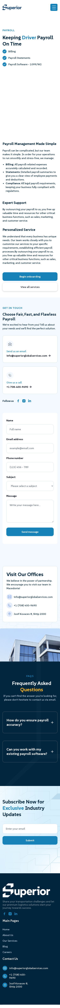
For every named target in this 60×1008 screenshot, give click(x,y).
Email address (14, 439)
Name (9, 420)
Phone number (14, 458)
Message (11, 496)
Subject (11, 477)
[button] (53, 7)
